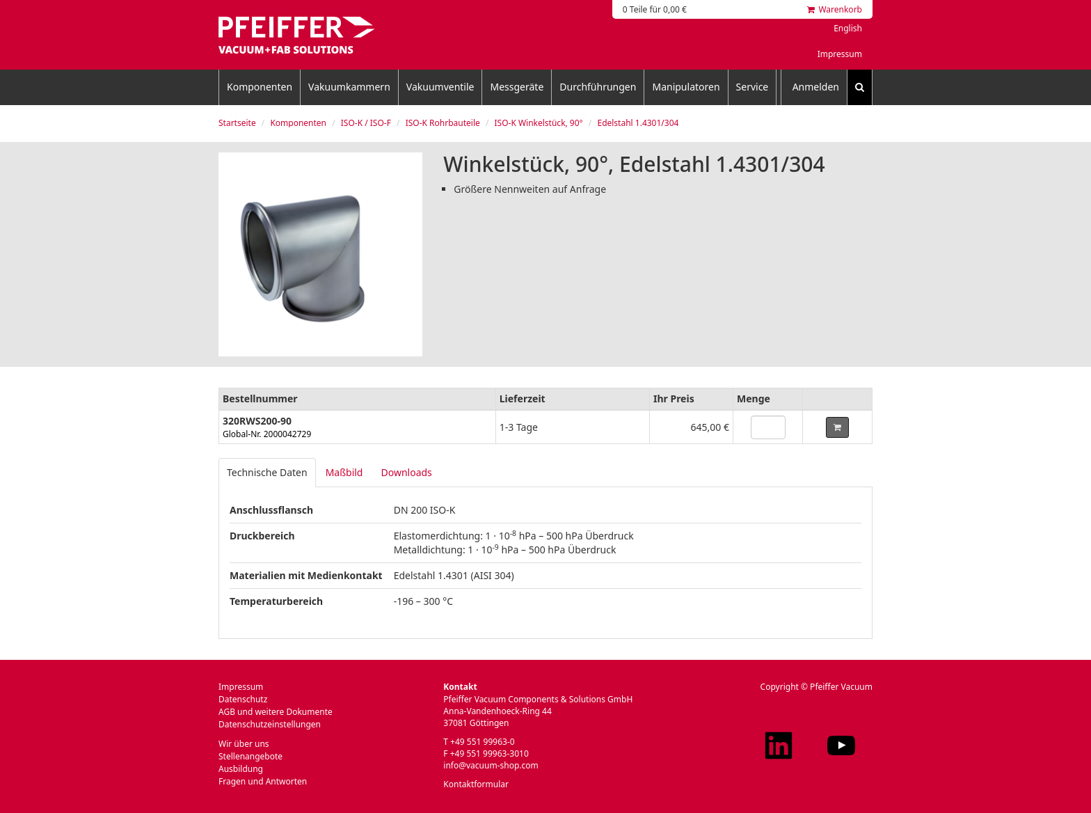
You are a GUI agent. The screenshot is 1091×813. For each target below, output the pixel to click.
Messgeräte (516, 86)
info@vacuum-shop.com (490, 765)
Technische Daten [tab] (267, 472)
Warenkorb (834, 9)
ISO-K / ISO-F (366, 123)
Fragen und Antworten (262, 781)
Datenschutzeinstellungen (269, 724)
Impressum (840, 54)
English (848, 28)
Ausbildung (240, 769)
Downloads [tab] (406, 472)
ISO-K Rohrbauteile (443, 123)
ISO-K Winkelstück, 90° (538, 123)
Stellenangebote (250, 756)
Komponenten (259, 86)
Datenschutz (242, 699)
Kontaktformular (476, 784)
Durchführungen (597, 86)
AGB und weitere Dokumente (275, 712)
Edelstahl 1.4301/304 (637, 123)
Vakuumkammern (349, 86)
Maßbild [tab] (344, 472)
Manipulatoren (685, 86)
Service (752, 86)
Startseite (237, 123)
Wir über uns (243, 744)
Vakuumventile (440, 86)
